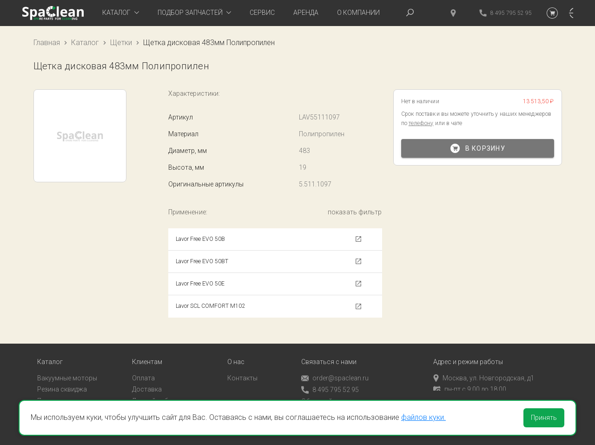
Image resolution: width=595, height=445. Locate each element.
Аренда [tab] (305, 12)
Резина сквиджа (62, 381)
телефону (421, 123)
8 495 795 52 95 (330, 382)
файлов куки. (423, 417)
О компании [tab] (358, 12)
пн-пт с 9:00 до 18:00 (469, 381)
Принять (544, 417)
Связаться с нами (329, 354)
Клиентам (147, 354)
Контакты (242, 370)
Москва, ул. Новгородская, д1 (483, 370)
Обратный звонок (328, 394)
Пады (45, 393)
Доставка (147, 381)
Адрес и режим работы (468, 354)
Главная (46, 42)
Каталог (85, 42)
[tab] (120, 13)
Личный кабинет (157, 393)
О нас (236, 354)
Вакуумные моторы (67, 370)
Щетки (121, 42)
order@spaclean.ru (335, 371)
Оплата (143, 370)
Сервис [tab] (262, 12)
